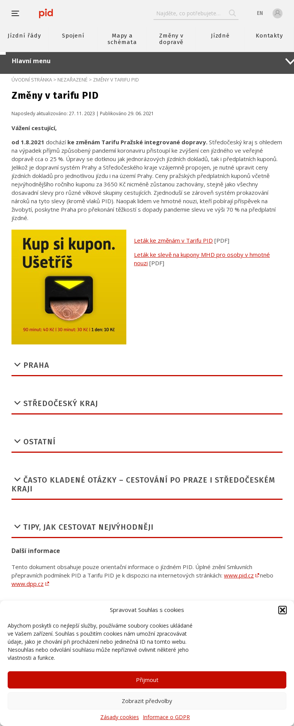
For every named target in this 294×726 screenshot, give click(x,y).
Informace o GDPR (166, 717)
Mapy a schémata (122, 39)
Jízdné (220, 35)
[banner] (46, 13)
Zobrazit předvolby (147, 701)
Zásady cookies (119, 717)
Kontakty (269, 35)
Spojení (73, 35)
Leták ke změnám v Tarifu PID (173, 240)
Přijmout (147, 680)
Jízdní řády (24, 35)
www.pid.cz (239, 575)
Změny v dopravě (171, 39)
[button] (282, 610)
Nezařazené (72, 79)
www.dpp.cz (27, 583)
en (260, 13)
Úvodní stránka (31, 79)
